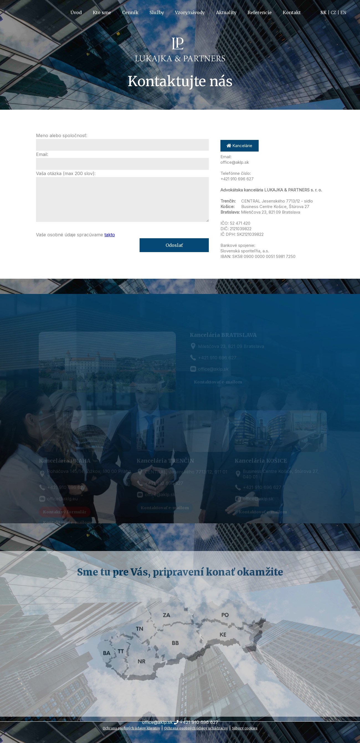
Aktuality (226, 12)
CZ (333, 12)
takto (109, 234)
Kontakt (292, 12)
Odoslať (174, 245)
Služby (157, 12)
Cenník (130, 12)
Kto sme (102, 12)
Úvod (76, 12)
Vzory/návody (190, 12)
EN (343, 12)
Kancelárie (239, 145)
